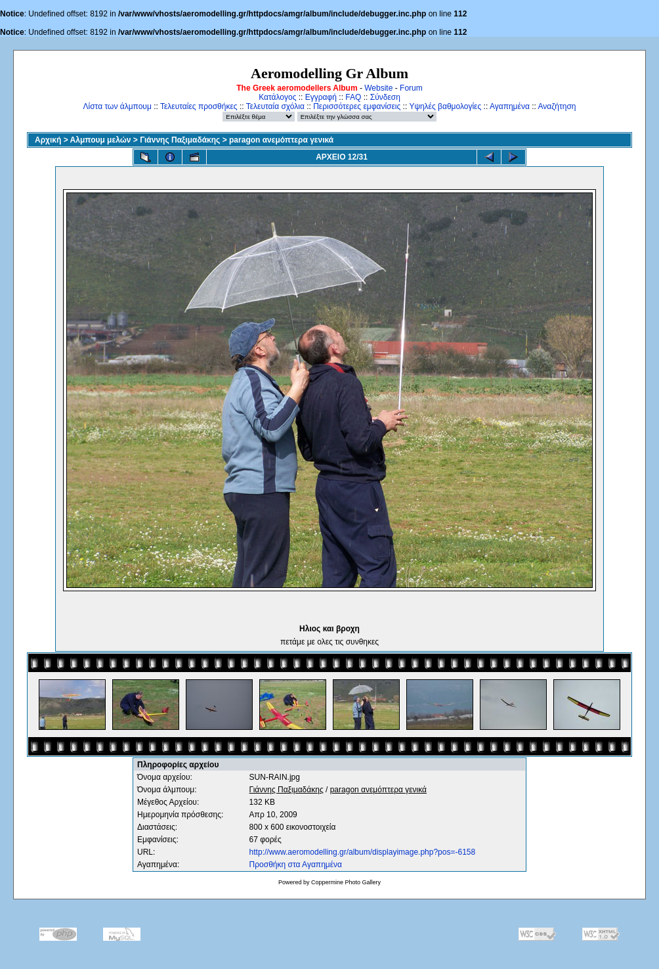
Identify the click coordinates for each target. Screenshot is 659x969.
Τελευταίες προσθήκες (199, 106)
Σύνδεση (385, 97)
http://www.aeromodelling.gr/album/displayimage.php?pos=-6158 (362, 852)
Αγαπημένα (510, 106)
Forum (411, 88)
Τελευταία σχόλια (275, 106)
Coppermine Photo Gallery (346, 882)
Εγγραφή (321, 97)
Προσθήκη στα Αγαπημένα (295, 864)
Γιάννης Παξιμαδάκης (180, 140)
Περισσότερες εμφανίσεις (356, 106)
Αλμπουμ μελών (100, 140)
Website (378, 88)
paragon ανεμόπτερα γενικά (281, 140)
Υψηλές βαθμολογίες (445, 106)
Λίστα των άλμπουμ (117, 106)
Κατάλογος (277, 97)
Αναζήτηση (557, 106)
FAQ (353, 97)
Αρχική (48, 140)
